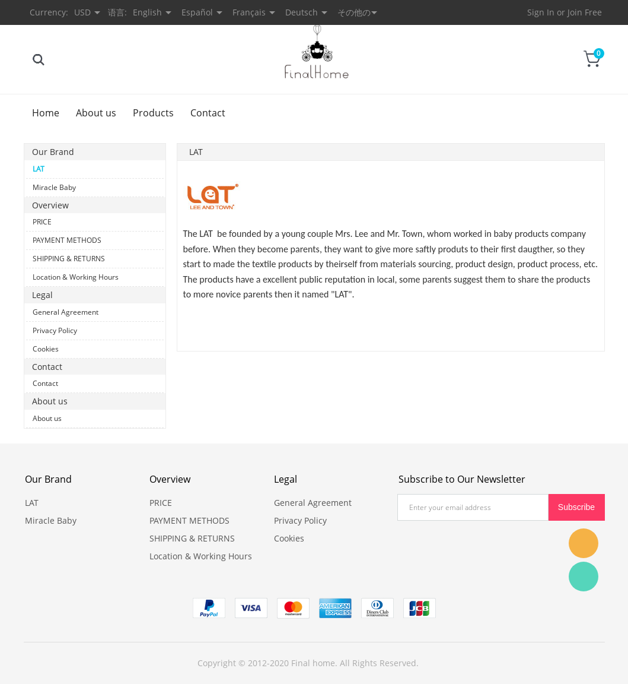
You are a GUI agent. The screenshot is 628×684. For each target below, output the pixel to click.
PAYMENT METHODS (67, 240)
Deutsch (301, 12)
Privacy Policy (55, 330)
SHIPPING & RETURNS (69, 259)
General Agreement (65, 312)
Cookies (46, 349)
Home (45, 112)
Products (153, 112)
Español (197, 12)
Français (249, 12)
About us (96, 112)
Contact (207, 112)
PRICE (42, 222)
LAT (38, 169)
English (147, 12)
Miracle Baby (54, 187)
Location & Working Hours (76, 277)
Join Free (585, 12)
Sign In (540, 12)
